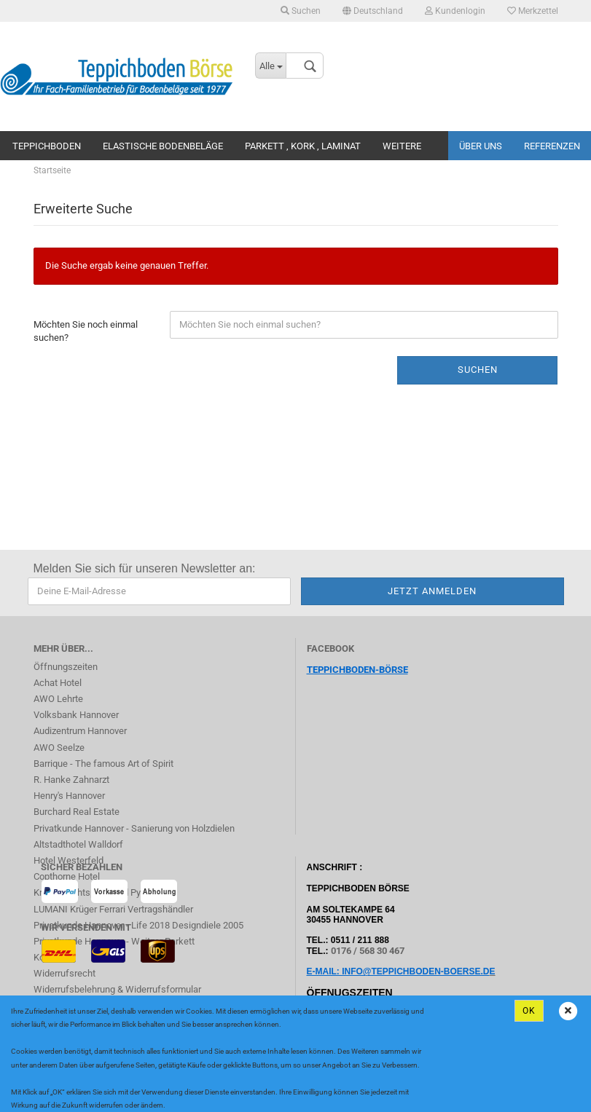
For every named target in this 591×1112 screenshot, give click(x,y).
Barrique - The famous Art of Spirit (103, 763)
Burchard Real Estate (77, 811)
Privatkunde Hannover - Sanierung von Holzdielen (134, 828)
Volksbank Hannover (76, 714)
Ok (529, 1011)
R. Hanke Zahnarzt (71, 779)
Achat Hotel (58, 682)
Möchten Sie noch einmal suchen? (86, 331)
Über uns (480, 146)
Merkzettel (532, 11)
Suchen (301, 11)
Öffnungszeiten (66, 666)
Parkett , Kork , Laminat (303, 146)
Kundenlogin (455, 11)
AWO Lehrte (58, 698)
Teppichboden (46, 146)
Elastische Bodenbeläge (163, 146)
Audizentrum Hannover (80, 730)
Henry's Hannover (69, 795)
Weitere (402, 146)
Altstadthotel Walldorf (78, 844)
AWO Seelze (59, 747)
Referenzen (552, 146)
